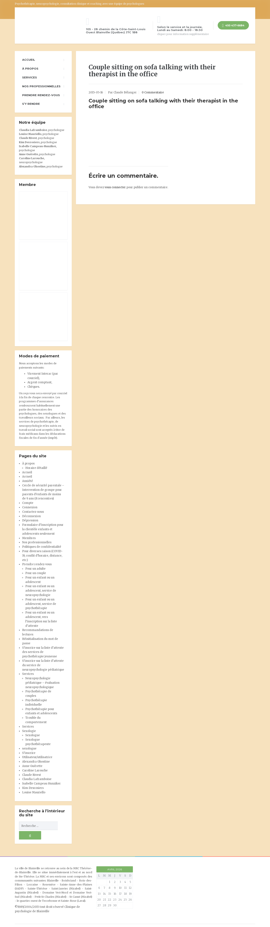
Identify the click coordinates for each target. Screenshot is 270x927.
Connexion (29, 507)
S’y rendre (31, 103)
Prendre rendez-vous (41, 95)
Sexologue (32, 735)
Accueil (28, 59)
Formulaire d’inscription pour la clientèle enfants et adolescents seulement (42, 529)
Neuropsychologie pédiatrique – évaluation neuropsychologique (42, 683)
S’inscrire (28, 753)
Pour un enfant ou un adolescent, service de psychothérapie (40, 604)
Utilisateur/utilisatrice (37, 757)
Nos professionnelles (41, 86)
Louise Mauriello (30, 134)
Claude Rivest (28, 138)
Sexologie (29, 731)
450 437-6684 (233, 26)
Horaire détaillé (36, 468)
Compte (27, 503)
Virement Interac (39, 373)
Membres (29, 538)
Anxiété (27, 481)
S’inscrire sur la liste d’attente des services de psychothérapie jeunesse (43, 652)
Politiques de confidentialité (41, 547)
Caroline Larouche (35, 770)
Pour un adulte (35, 568)
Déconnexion (31, 516)
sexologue (29, 748)
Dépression (30, 520)
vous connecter (115, 187)
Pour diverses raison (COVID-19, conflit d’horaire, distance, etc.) (42, 555)
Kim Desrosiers (33, 788)
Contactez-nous (33, 512)
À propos (30, 68)
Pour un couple (35, 573)
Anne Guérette (32, 766)
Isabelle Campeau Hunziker (41, 783)
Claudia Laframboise (33, 130)
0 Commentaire (153, 92)
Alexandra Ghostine (32, 166)
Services (29, 77)
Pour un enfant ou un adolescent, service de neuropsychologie (40, 590)
